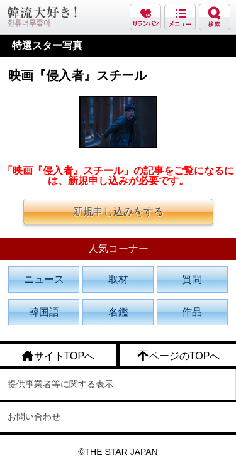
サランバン (145, 17)
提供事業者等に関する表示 (60, 384)
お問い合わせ (34, 417)
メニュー (180, 17)
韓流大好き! (42, 16)
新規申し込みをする (118, 211)
